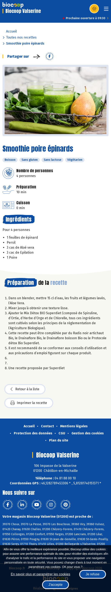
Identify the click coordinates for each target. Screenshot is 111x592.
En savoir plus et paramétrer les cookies (40, 574)
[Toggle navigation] (106, 10)
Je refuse (93, 574)
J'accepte (55, 584)
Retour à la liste (24, 389)
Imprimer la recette (28, 403)
